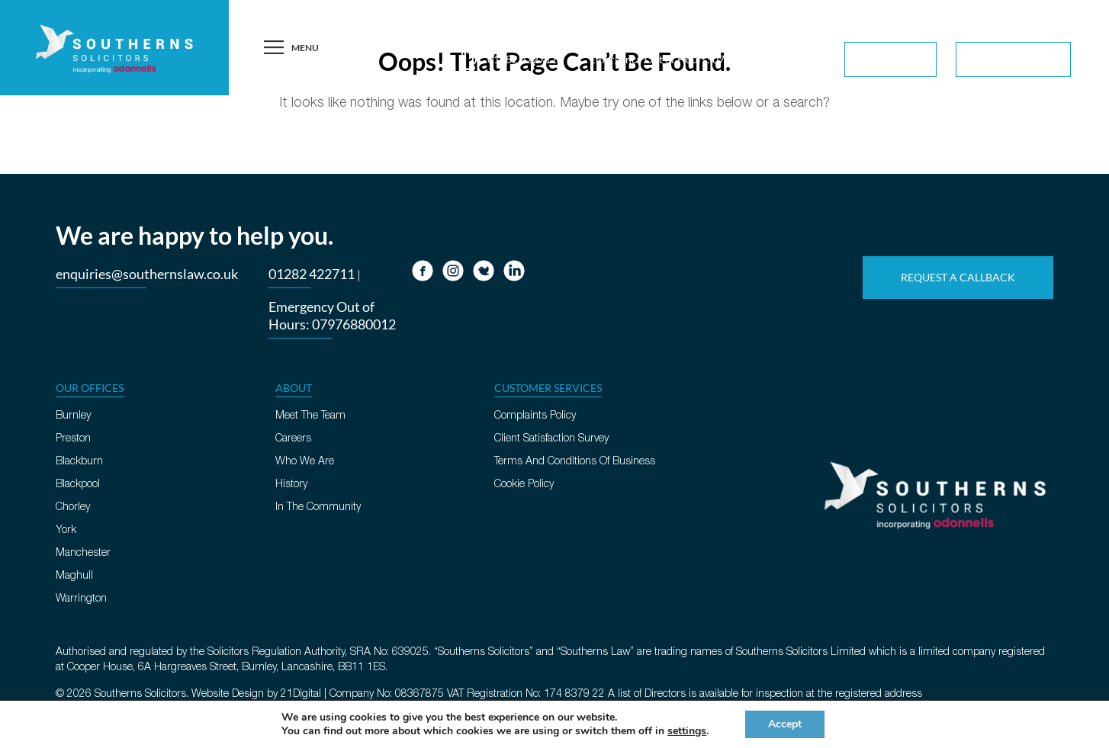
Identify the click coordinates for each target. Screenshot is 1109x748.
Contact (1067, 22)
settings (686, 731)
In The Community (318, 507)
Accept (785, 724)
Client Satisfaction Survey (551, 439)
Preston (73, 439)
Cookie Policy (524, 485)
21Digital (301, 694)
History (291, 485)
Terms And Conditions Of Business (574, 462)
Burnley (73, 416)
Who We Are (304, 462)
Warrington (81, 599)
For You (892, 60)
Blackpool (78, 485)
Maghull (74, 576)
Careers (293, 439)
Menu (290, 47)
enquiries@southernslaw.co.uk (147, 273)
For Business (1015, 60)
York (66, 530)
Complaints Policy (535, 416)
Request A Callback (987, 22)
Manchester (83, 553)
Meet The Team (310, 416)
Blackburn (79, 462)
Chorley (73, 507)
